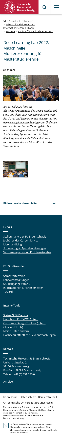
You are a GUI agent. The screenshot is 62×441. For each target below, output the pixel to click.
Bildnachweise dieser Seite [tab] (20, 203)
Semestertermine (14, 276)
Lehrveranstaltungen (16, 280)
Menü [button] (56, 7)
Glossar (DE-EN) (13, 327)
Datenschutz (28, 397)
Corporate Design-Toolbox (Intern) (24, 323)
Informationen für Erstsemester (23, 288)
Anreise (8, 381)
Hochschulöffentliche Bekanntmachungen (29, 335)
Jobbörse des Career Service (20, 240)
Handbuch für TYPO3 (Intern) (21, 319)
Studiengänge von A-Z (16, 284)
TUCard (8, 292)
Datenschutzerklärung (13, 418)
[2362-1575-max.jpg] (15, 169)
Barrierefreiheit (47, 397)
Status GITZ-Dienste (15, 315)
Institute (10, 31)
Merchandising (12, 244)
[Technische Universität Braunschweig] (4, 21)
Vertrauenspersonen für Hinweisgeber (27, 252)
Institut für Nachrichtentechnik (35, 31)
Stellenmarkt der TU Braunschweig (24, 236)
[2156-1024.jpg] (31, 88)
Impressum (10, 397)
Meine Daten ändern (16, 331)
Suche (44, 7)
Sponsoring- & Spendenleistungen (24, 248)
